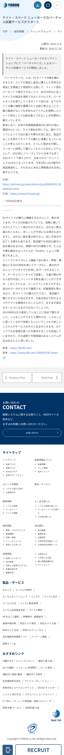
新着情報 (42, 464)
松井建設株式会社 (12, 680)
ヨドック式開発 (10, 484)
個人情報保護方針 (45, 561)
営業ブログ (11, 468)
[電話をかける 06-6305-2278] (8, 750)
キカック (7, 589)
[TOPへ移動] (5, 31)
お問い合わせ (42, 432)
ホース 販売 (46, 667)
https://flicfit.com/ (21, 348)
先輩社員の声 (12, 569)
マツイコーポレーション (37, 680)
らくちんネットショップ (15, 596)
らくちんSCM (10, 603)
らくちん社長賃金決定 (14, 609)
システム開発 (12, 505)
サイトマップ (44, 564)
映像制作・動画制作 (33, 616)
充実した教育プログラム (16, 565)
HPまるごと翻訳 (11, 616)
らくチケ (36, 596)
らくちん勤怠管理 (29, 603)
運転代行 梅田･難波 (13, 674)
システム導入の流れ (14, 488)
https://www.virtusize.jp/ (25, 193)
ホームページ (11, 509)
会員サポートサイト (14, 475)
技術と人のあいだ (13, 544)
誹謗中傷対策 (10, 623)
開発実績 (7, 501)
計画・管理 (11, 537)
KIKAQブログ (11, 471)
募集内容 (10, 572)
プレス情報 (43, 468)
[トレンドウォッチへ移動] (41, 31)
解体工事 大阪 (45, 660)
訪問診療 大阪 (32, 707)
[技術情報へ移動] (19, 31)
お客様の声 (11, 492)
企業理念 (42, 537)
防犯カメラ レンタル (33, 629)
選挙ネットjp (9, 643)
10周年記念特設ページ (48, 541)
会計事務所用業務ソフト (15, 636)
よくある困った (42, 501)
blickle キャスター (47, 687)
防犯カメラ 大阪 (48, 623)
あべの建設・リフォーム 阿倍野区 (20, 667)
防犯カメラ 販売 (28, 623)
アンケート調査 (39, 636)
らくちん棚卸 (36, 609)
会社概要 (42, 530)
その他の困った (44, 516)
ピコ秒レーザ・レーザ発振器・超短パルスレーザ (27, 701)
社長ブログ (11, 464)
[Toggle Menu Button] (57, 5)
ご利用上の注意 (44, 557)
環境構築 (10, 533)
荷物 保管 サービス (12, 707)
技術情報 (7, 525)
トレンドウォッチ (13, 541)
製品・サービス (42, 484)
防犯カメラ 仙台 (11, 629)
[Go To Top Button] (56, 716)
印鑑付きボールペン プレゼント (19, 660)
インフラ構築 (12, 513)
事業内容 (42, 533)
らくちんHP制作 (23, 589)
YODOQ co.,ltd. (28, 738)
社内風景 (10, 561)
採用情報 (7, 553)
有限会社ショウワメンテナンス (18, 687)
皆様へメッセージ (13, 558)
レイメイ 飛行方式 (12, 694)
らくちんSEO (51, 596)
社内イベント (44, 471)
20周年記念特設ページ (48, 544)
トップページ (9, 459)
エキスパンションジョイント (39, 694)
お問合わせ (43, 554)
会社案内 (39, 525)
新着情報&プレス (43, 459)
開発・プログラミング (15, 530)
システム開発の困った (47, 505)
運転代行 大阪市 (34, 674)
